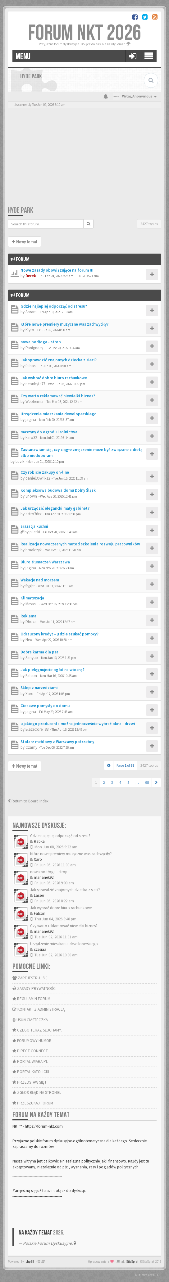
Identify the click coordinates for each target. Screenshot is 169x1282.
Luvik (20, 461)
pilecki (35, 532)
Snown (31, 496)
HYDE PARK (20, 210)
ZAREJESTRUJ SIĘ (30, 978)
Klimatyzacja (32, 598)
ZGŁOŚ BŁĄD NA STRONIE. (36, 1092)
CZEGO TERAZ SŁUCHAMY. (37, 1030)
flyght (30, 586)
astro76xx (33, 514)
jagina (30, 419)
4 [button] (120, 782)
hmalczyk (33, 550)
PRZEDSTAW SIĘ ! (29, 1082)
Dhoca (31, 621)
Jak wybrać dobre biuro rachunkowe (54, 378)
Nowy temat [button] (24, 241)
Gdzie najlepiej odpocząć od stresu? (54, 306)
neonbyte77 (35, 383)
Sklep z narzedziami (39, 687)
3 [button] (112, 782)
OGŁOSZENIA (89, 276)
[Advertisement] (84, 159)
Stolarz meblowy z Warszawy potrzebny (57, 741)
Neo (28, 639)
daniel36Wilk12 (37, 478)
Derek (30, 275)
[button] (156, 782)
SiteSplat (132, 1262)
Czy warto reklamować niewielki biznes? (58, 396)
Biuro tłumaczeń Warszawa (45, 562)
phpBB (29, 1262)
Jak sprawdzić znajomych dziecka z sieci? (59, 360)
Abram (31, 311)
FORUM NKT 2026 (84, 33)
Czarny (31, 747)
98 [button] (147, 782)
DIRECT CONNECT (30, 1051)
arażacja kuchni (34, 526)
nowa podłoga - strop (41, 342)
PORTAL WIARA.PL (30, 1061)
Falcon (31, 675)
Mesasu (31, 604)
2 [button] (104, 782)
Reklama (28, 616)
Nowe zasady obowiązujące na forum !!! (57, 270)
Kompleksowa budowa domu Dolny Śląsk (58, 490)
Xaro (29, 693)
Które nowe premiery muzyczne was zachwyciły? (64, 324)
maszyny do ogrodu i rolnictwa (49, 432)
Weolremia (34, 401)
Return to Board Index (28, 801)
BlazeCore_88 (36, 729)
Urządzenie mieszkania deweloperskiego (59, 414)
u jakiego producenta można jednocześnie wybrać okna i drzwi (78, 723)
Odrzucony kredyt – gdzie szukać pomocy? (59, 634)
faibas (30, 365)
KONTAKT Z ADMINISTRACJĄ (38, 1009)
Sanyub (31, 657)
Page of (125, 765)
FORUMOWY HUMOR (32, 1040)
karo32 (31, 437)
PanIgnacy (34, 347)
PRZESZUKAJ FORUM (32, 1103)
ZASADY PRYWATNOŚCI (34, 988)
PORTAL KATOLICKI (30, 1071)
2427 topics (149, 223)
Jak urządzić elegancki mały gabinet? (55, 508)
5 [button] (128, 782)
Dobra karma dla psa (39, 652)
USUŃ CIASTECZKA (30, 1019)
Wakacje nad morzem (40, 580)
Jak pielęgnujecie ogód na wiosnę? (52, 669)
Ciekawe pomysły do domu (45, 705)
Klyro (29, 329)
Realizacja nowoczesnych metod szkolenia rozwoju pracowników (80, 544)
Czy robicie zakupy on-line (45, 472)
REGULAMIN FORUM (31, 998)
